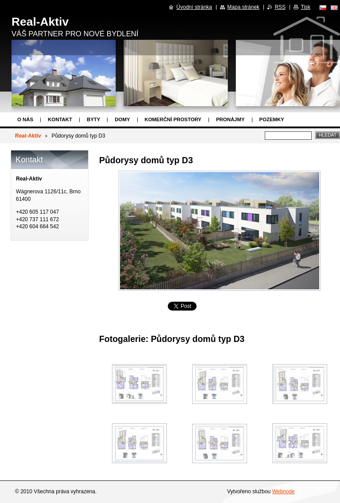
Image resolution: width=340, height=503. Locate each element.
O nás (25, 119)
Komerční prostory (173, 119)
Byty (93, 119)
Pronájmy (230, 119)
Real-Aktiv (28, 136)
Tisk (305, 7)
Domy (122, 119)
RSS (280, 7)
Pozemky (271, 119)
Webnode (283, 491)
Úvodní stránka (194, 7)
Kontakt (60, 119)
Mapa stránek (243, 7)
